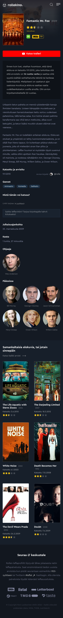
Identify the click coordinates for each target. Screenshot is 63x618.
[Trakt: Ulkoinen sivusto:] (12, 596)
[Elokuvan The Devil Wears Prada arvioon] (16, 511)
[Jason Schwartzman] (51, 296)
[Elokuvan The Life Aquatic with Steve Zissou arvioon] (16, 389)
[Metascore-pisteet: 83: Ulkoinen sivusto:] (28, 36)
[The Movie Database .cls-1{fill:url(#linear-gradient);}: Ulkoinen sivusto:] (29, 596)
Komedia (22, 186)
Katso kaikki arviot (14, 356)
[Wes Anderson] (11, 264)
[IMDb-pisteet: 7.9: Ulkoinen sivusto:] (38, 36)
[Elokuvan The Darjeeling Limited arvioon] (47, 389)
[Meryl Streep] (11, 320)
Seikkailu (34, 186)
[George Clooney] (31, 296)
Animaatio (9, 186)
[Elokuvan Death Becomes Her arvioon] (47, 450)
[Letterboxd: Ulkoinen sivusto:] (42, 589)
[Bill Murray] (11, 296)
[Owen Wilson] (31, 320)
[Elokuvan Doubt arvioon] (47, 509)
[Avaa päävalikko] (58, 4)
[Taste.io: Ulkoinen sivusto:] (48, 596)
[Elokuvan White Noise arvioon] (16, 448)
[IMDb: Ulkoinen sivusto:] (11, 589)
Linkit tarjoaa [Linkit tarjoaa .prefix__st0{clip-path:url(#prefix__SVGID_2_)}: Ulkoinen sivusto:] (13, 203)
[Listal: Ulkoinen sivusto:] (22, 589)
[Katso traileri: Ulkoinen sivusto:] (31, 54)
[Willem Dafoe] (51, 320)
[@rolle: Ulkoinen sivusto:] (55, 174)
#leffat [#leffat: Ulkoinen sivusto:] (29, 575)
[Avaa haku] (51, 4)
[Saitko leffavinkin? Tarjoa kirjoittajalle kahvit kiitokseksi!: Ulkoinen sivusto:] (31, 213)
